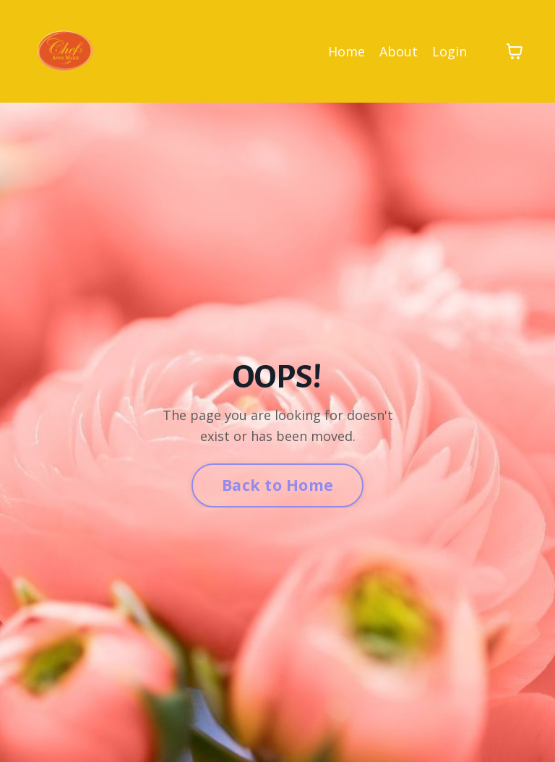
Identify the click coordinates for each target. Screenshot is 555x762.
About (398, 51)
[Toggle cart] (514, 51)
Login (449, 51)
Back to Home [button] (277, 484)
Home (346, 51)
